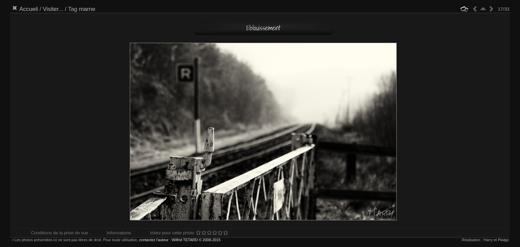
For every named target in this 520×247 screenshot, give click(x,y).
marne (87, 9)
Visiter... (53, 9)
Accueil (28, 9)
